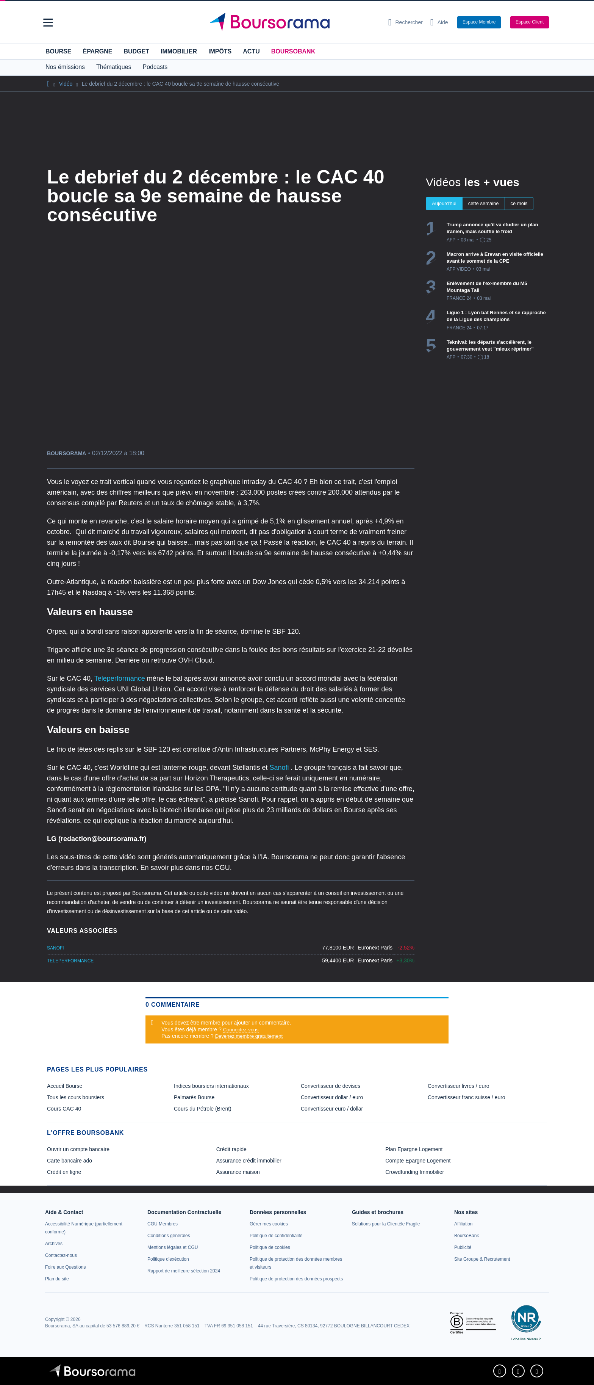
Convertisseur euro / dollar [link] (332, 1109)
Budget (136, 51)
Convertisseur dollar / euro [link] (332, 1097)
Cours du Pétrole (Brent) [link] (202, 1109)
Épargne (97, 51)
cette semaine (483, 203)
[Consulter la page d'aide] (439, 22)
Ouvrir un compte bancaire (78, 1149)
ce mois (519, 203)
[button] (48, 22)
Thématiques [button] (113, 67)
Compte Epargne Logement (417, 1161)
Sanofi (280, 767)
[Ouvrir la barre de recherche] (405, 22)
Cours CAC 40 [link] (64, 1109)
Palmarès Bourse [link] (194, 1097)
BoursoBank (293, 51)
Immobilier (179, 51)
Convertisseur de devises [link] (330, 1086)
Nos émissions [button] (65, 67)
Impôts (219, 51)
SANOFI (55, 948)
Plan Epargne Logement (413, 1149)
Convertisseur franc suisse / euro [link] (466, 1097)
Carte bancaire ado (69, 1161)
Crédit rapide (231, 1149)
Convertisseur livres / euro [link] (458, 1086)
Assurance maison (238, 1172)
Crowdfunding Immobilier (414, 1172)
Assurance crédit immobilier (248, 1161)
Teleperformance (120, 678)
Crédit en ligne (64, 1172)
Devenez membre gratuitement (249, 1036)
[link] (54, 1243)
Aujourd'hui (444, 203)
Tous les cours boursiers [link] (75, 1097)
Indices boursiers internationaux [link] (211, 1086)
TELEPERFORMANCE (70, 961)
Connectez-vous (241, 1029)
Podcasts (155, 67)
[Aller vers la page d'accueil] (294, 22)
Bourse (58, 51)
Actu (251, 51)
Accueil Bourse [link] (64, 1086)
